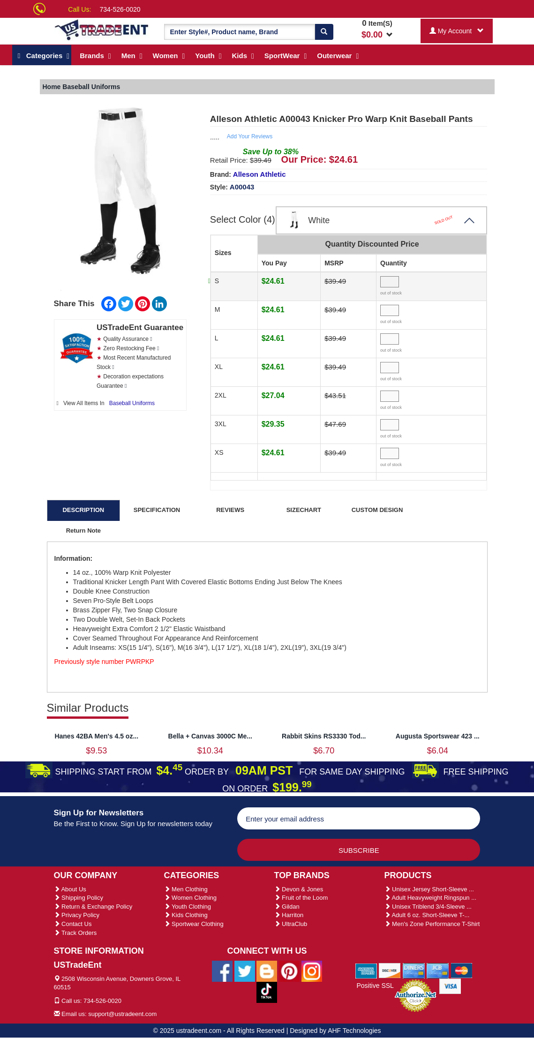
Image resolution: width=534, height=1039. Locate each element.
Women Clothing (190, 897)
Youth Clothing (187, 906)
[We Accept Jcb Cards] (438, 970)
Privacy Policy (77, 915)
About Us (70, 889)
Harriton (289, 915)
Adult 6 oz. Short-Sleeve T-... (427, 915)
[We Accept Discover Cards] (390, 970)
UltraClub (291, 923)
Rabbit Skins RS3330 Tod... (324, 736)
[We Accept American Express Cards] (366, 970)
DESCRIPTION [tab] (83, 509)
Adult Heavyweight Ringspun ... (430, 897)
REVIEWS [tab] (230, 509)
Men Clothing (186, 889)
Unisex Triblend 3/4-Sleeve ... (428, 906)
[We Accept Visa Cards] (450, 985)
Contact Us (73, 923)
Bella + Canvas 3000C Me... (210, 736)
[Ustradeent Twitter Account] (244, 970)
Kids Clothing (186, 915)
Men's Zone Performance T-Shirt (432, 923)
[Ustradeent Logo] (102, 29)
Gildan (287, 906)
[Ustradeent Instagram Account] (311, 970)
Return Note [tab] (83, 530)
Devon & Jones (298, 889)
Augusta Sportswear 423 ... (438, 736)
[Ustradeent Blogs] (266, 970)
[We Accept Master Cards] (462, 970)
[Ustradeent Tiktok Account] (266, 991)
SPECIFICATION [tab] (157, 509)
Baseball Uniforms (132, 403)
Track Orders (75, 932)
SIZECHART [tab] (303, 509)
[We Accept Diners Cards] (414, 970)
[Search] (324, 32)
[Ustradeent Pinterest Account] (289, 970)
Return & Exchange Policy (93, 906)
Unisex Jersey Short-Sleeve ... (429, 889)
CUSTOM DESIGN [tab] (377, 509)
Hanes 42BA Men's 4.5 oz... (96, 736)
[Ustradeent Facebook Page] (222, 970)
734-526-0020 (119, 9)
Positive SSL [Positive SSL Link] (374, 985)
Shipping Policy (79, 897)
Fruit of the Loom (301, 897)
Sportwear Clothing (194, 923)
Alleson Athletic (259, 174)
